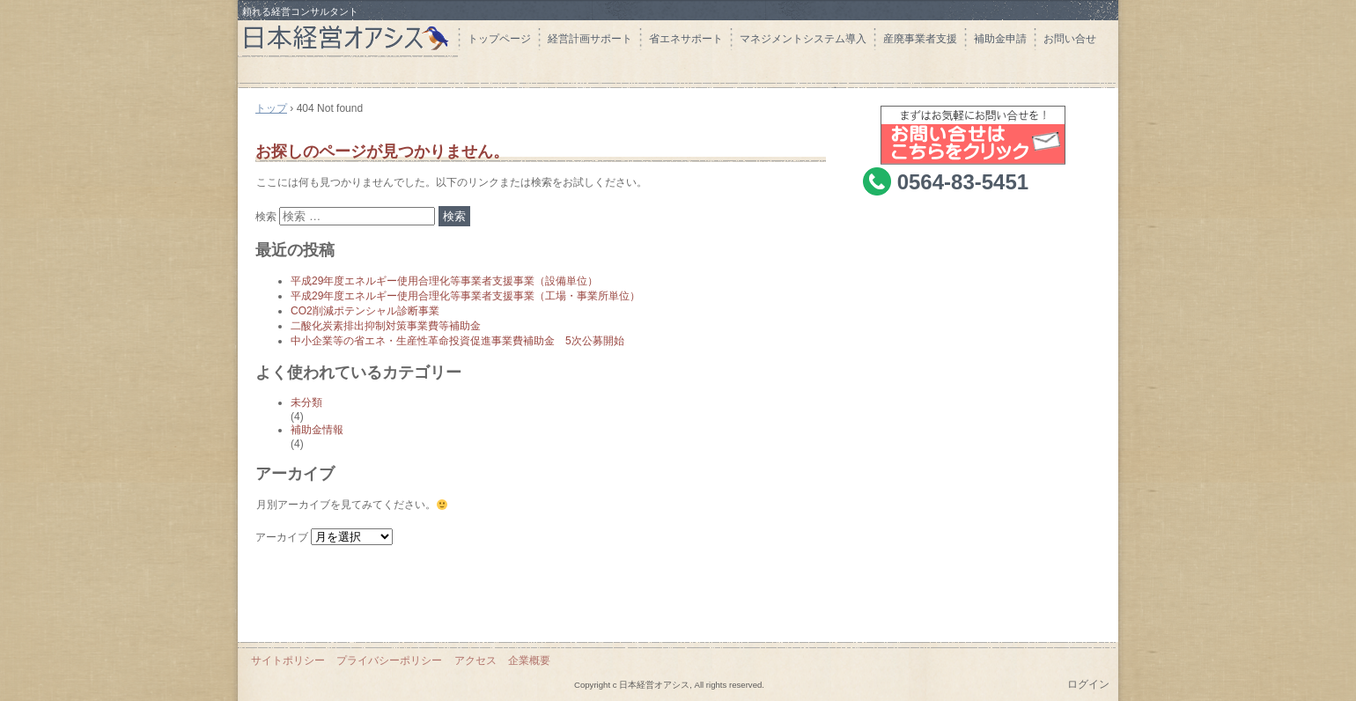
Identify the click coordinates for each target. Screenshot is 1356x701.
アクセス (475, 660)
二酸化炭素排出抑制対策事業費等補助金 (386, 326)
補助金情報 (317, 430)
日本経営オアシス (348, 28)
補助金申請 (1000, 39)
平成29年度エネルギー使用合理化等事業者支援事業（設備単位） (444, 281)
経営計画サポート (590, 39)
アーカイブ (281, 537)
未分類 (306, 402)
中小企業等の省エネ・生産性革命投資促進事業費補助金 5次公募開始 (457, 341)
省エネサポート (686, 39)
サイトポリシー (288, 660)
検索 (265, 216)
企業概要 (529, 660)
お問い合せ (1069, 39)
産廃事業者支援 (920, 39)
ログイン (1088, 684)
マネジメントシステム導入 (803, 39)
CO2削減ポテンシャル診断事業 (365, 311)
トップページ (499, 39)
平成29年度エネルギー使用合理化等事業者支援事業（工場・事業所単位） (465, 296)
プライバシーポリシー (389, 660)
